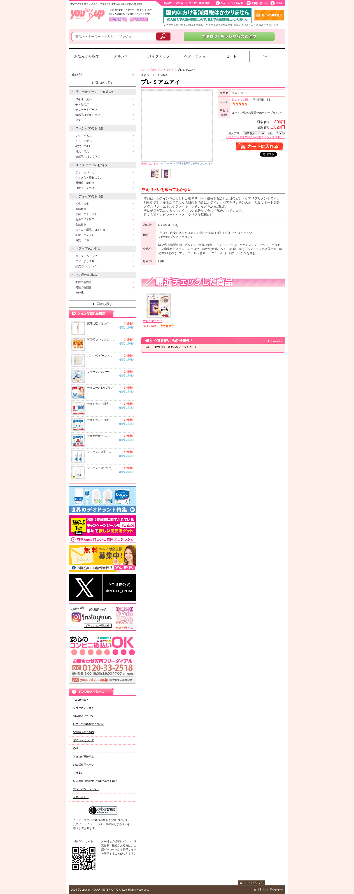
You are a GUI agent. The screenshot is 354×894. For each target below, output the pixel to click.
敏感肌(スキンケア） (88, 156)
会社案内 (78, 772)
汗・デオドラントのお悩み (94, 92)
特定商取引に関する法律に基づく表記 (95, 781)
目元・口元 (82, 151)
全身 (78, 120)
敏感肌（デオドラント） (90, 114)
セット (231, 56)
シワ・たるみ (83, 135)
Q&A (76, 748)
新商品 (76, 74)
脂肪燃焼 (80, 209)
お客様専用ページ (83, 764)
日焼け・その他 (84, 188)
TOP (143, 69)
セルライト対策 (84, 219)
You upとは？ (80, 699)
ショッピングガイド (84, 707)
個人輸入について (83, 716)
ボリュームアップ (86, 256)
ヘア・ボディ (195, 56)
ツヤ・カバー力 (84, 172)
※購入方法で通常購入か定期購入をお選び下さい (255, 137)
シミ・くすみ (83, 141)
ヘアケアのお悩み (88, 248)
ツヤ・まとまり (84, 261)
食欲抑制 (80, 224)
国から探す (102, 304)
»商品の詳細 (126, 327)
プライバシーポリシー (86, 789)
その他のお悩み (86, 275)
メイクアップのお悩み (91, 165)
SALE (267, 56)
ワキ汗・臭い (83, 99)
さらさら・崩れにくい (88, 177)
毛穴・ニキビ (83, 146)
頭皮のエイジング (86, 266)
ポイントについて (83, 740)
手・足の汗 (82, 104)
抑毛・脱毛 (82, 203)
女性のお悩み (83, 282)
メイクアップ (159, 56)
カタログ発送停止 (83, 756)
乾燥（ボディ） (84, 235)
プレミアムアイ (152, 321)
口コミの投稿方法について (88, 724)
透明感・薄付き (84, 182)
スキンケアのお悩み (89, 128)
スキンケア (123, 56)
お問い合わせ (80, 797)
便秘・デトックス (86, 214)
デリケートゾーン (86, 109)
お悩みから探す (86, 56)
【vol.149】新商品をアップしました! (176, 347)
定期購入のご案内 (83, 732)
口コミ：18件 (240, 99)
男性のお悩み (83, 287)
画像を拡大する (149, 163)
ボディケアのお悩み (89, 196)
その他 (79, 292)
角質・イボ (82, 240)
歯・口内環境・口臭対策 (90, 229)
